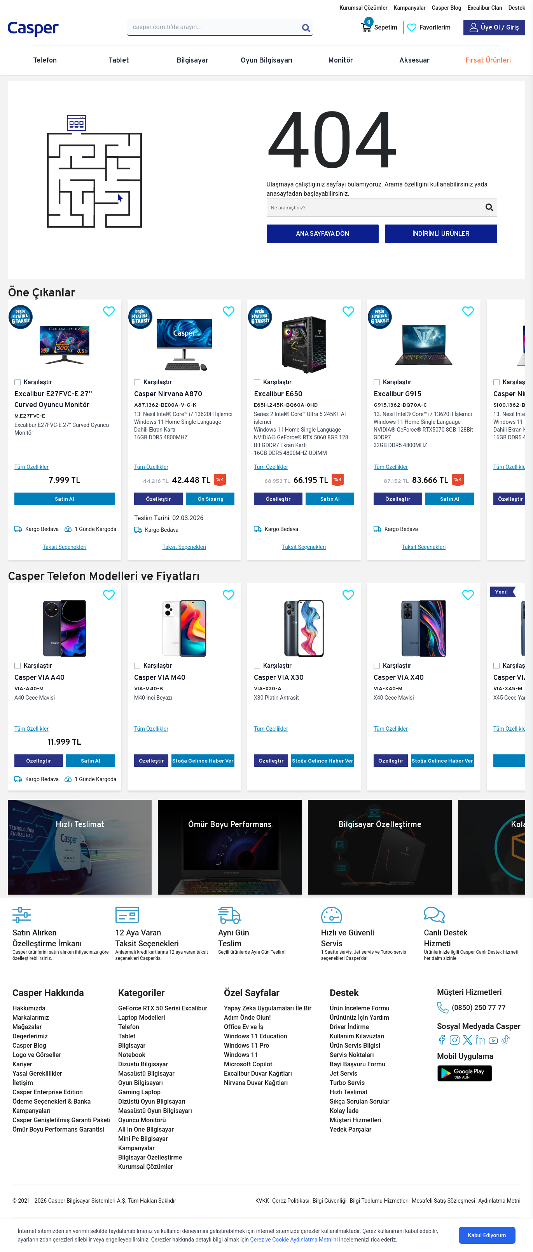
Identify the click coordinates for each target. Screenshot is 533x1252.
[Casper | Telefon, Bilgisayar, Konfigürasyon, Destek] (62, 29)
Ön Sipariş (210, 498)
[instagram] (455, 1040)
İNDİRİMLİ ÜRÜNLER (441, 234)
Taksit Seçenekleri (65, 547)
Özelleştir (158, 498)
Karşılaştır (38, 382)
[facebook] (442, 1040)
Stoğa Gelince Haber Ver (203, 760)
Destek (517, 8)
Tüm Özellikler (31, 467)
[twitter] (467, 1040)
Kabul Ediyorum (487, 1235)
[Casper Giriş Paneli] (494, 27)
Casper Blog (446, 8)
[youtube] (493, 1040)
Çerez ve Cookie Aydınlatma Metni (291, 1239)
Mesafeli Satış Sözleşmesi (443, 1201)
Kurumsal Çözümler (363, 8)
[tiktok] (506, 1040)
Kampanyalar (410, 8)
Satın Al (64, 498)
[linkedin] (480, 1040)
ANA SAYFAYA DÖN (322, 234)
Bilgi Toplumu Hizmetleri (379, 1201)
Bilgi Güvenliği (329, 1201)
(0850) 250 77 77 (471, 1008)
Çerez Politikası (290, 1201)
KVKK (262, 1201)
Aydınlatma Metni (499, 1201)
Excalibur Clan (485, 8)
